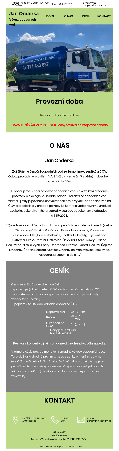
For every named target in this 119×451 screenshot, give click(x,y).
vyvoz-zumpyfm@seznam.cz (94, 4)
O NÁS (68, 16)
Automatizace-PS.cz (71, 446)
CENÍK (86, 16)
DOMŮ (50, 16)
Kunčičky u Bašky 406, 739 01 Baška (33, 419)
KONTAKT (104, 16)
